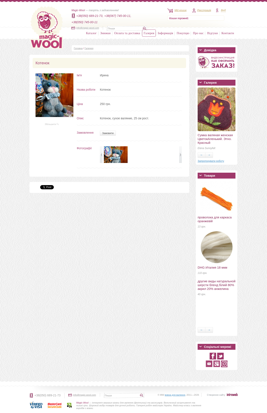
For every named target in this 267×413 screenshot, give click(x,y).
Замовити (108, 133)
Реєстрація (204, 10)
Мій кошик (180, 10)
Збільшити (52, 124)
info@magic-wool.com (87, 28)
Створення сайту (216, 395)
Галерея (149, 33)
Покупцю (183, 33)
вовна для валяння (175, 395)
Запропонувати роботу (211, 161)
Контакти (227, 33)
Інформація (165, 33)
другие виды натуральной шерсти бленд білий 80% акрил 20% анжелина (216, 285)
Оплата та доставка (127, 33)
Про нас (198, 33)
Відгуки (212, 33)
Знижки (105, 33)
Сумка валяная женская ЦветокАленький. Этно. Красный (215, 138)
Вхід (223, 10)
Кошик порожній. (179, 18)
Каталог (91, 33)
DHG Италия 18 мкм (212, 267)
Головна (78, 48)
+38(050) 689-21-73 (47, 395)
